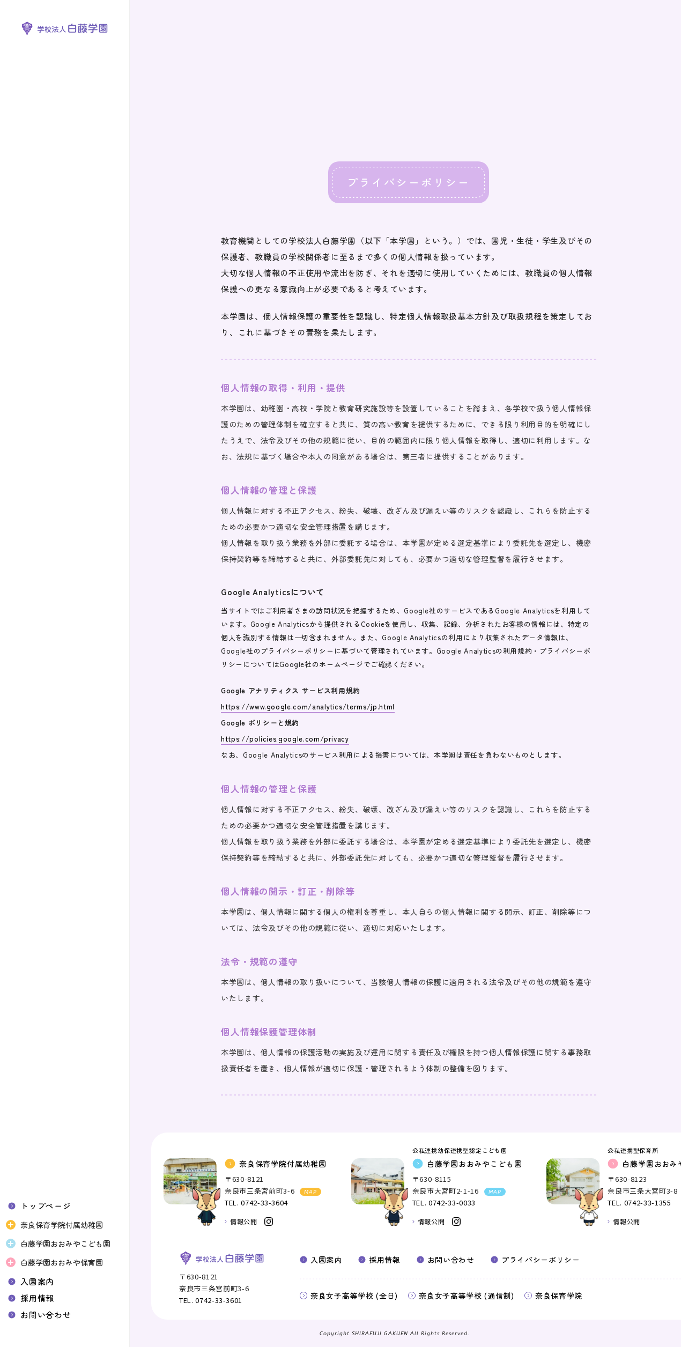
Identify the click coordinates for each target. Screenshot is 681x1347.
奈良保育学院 (558, 1295)
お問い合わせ (45, 1314)
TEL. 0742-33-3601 (210, 1300)
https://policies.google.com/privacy (285, 739)
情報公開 (243, 1221)
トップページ (45, 1205)
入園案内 (37, 1281)
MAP (310, 1192)
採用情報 (37, 1298)
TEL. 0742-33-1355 (639, 1202)
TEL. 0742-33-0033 (444, 1202)
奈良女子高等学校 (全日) (354, 1295)
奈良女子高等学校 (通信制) (466, 1295)
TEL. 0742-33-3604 (256, 1202)
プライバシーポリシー (540, 1259)
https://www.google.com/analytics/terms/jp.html (308, 706)
